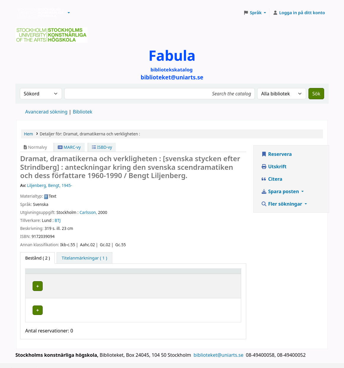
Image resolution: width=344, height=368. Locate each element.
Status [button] (216, 274)
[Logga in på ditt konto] (298, 12)
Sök (316, 93)
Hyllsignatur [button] (167, 274)
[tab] (84, 258)
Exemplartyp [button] (41, 274)
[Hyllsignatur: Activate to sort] (179, 274)
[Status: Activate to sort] (224, 274)
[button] (68, 12)
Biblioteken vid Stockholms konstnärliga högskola (39, 12)
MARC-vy (69, 147)
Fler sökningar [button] (282, 204)
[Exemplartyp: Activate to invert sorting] (51, 274)
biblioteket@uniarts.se (218, 346)
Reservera (276, 154)
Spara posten (280, 191)
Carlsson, (88, 212)
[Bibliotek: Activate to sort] (114, 274)
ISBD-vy (102, 147)
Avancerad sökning (46, 111)
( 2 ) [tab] (37, 258)
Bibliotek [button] (88, 274)
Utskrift (274, 166)
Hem (28, 134)
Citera (271, 179)
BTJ (57, 220)
